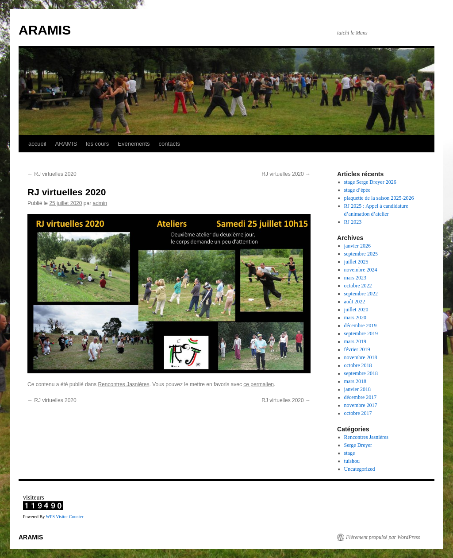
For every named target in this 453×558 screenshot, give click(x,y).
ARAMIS (45, 30)
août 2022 (354, 301)
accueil (37, 143)
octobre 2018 (358, 365)
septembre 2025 (361, 254)
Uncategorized (359, 469)
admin (99, 203)
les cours (97, 143)
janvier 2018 (357, 389)
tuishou (352, 461)
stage (349, 453)
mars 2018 (355, 381)
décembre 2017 (360, 397)
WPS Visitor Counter (64, 516)
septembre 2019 (361, 333)
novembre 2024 (360, 270)
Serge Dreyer (358, 445)
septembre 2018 (361, 373)
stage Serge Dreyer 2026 (370, 182)
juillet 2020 (356, 309)
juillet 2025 (356, 262)
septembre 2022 (361, 294)
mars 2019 (355, 341)
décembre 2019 (360, 325)
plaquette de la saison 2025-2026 (379, 198)
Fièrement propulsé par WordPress (383, 537)
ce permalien (258, 384)
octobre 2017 (358, 413)
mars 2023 (355, 278)
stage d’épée (357, 190)
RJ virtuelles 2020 (52, 174)
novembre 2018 (360, 357)
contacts (169, 143)
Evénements (134, 143)
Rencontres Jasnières (123, 384)
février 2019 (357, 349)
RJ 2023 (353, 222)
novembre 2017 (360, 405)
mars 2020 (355, 317)
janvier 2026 (357, 246)
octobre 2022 (358, 286)
